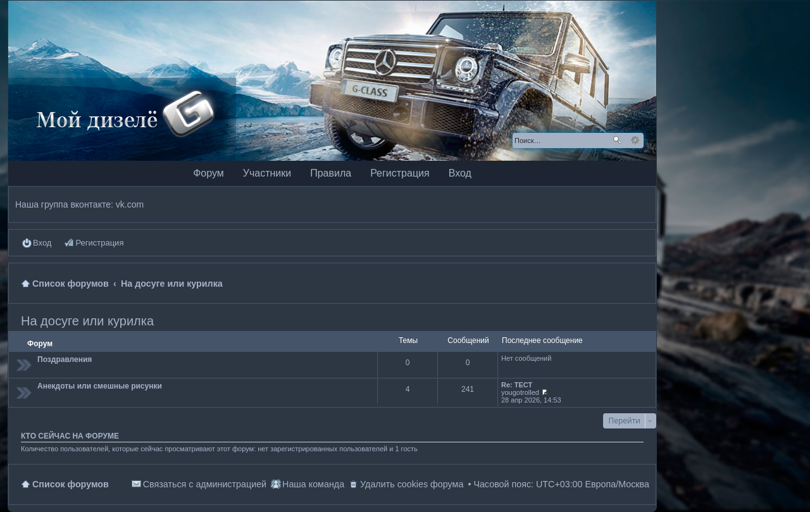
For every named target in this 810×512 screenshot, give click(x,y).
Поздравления (64, 359)
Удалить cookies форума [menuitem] (411, 484)
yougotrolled (520, 392)
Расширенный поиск (635, 140)
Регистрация (400, 173)
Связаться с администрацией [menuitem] (204, 484)
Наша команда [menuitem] (313, 484)
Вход (460, 173)
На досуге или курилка (87, 321)
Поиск (617, 140)
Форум (208, 173)
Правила (330, 173)
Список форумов (70, 484)
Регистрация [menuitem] (99, 242)
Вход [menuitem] (42, 242)
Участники (267, 173)
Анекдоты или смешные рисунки (99, 386)
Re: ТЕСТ (516, 385)
